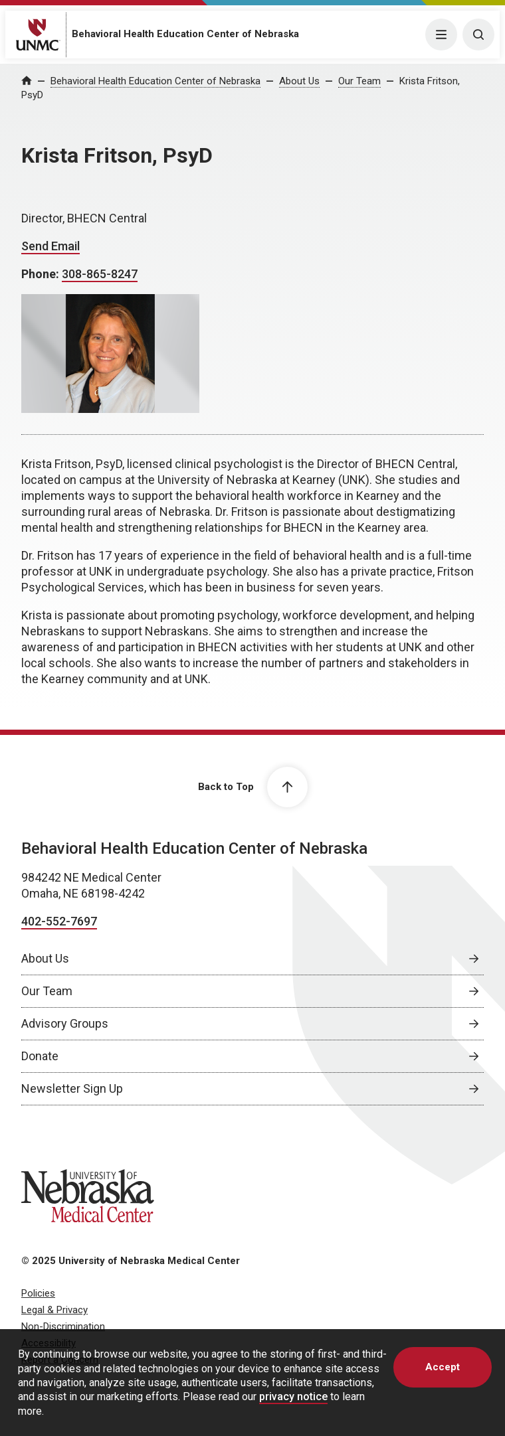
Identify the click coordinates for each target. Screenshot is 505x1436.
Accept (442, 1367)
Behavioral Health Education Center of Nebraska (185, 34)
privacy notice (293, 1396)
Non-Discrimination (63, 1326)
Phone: (41, 274)
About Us (299, 81)
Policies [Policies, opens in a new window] (38, 1293)
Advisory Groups (64, 1023)
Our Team (359, 81)
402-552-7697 (59, 921)
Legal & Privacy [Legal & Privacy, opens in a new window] (54, 1310)
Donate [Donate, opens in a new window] (39, 1056)
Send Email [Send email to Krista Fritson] (50, 246)
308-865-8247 (100, 274)
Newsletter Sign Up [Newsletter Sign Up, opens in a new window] (72, 1088)
